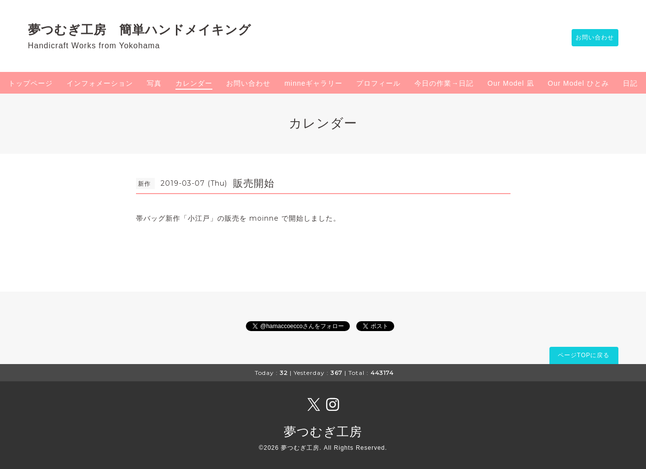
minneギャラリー (313, 83)
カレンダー (193, 83)
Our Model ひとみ (578, 83)
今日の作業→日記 (444, 83)
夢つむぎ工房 (323, 431)
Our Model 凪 (510, 83)
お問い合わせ (590, 38)
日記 (630, 83)
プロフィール (378, 83)
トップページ (30, 83)
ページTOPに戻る (584, 355)
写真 (154, 83)
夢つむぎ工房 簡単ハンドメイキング (146, 29)
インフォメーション (100, 83)
